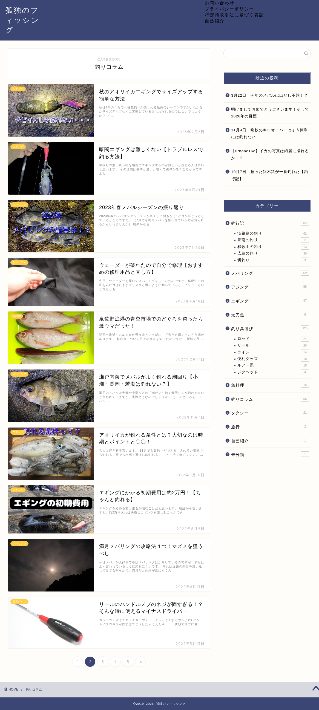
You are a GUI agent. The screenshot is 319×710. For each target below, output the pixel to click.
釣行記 (270, 223)
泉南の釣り (273, 240)
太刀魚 (270, 314)
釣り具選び (270, 328)
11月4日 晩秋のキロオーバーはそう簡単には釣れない (269, 133)
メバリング (270, 273)
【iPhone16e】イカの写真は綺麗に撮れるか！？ (270, 154)
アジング (270, 286)
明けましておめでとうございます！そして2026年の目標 (270, 113)
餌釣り (273, 260)
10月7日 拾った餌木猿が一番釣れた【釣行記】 (269, 175)
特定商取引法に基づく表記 (234, 15)
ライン (273, 352)
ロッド (273, 339)
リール (273, 345)
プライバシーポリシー (229, 8)
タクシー (270, 412)
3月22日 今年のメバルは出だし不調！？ (269, 95)
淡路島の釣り (273, 233)
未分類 (270, 454)
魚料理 (270, 385)
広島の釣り (273, 253)
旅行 (270, 426)
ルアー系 (273, 365)
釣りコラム (270, 399)
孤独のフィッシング (22, 19)
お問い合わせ (219, 2)
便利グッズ (273, 359)
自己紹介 (215, 21)
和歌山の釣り (273, 247)
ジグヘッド (273, 372)
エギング (270, 300)
